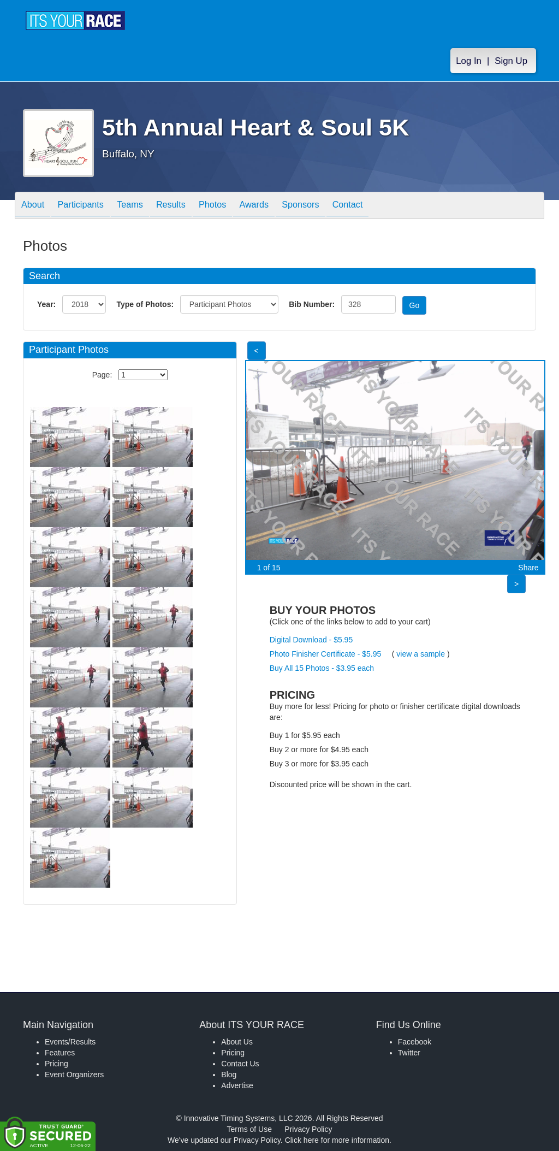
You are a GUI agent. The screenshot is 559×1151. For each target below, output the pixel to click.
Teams (143, 206)
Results (190, 206)
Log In (468, 61)
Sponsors (336, 206)
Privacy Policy (308, 1129)
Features (60, 1052)
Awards (284, 206)
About (35, 206)
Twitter (409, 1052)
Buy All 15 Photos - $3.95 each (322, 668)
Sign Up (511, 61)
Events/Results (70, 1041)
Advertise (237, 1085)
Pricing (56, 1063)
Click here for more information (337, 1140)
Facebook (414, 1041)
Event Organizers (74, 1074)
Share (528, 567)
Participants (89, 206)
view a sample (420, 654)
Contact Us (240, 1063)
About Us (237, 1041)
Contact (389, 206)
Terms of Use (249, 1129)
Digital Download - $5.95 (311, 639)
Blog (228, 1074)
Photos (237, 206)
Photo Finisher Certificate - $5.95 (326, 654)
